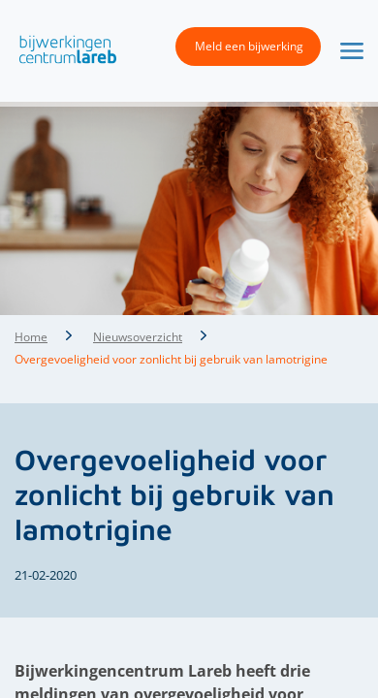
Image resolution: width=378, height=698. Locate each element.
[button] (63, 49)
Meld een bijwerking (249, 46)
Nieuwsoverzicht (137, 337)
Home (31, 337)
